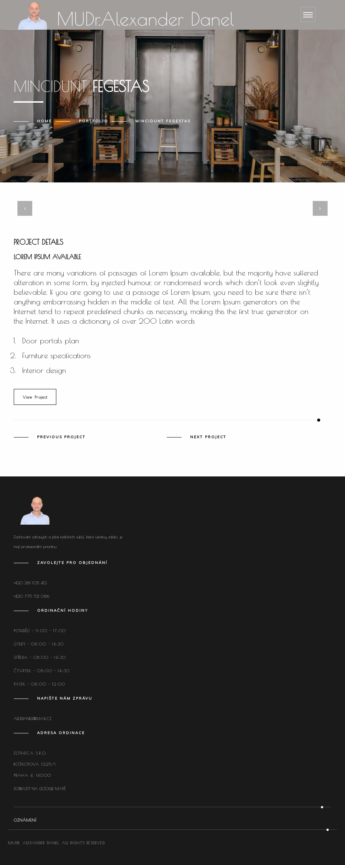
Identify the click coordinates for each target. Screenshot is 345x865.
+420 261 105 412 (30, 582)
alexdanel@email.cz (33, 718)
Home (44, 121)
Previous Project (61, 437)
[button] (159, 194)
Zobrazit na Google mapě (40, 788)
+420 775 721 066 (31, 596)
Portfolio (93, 121)
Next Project (208, 437)
